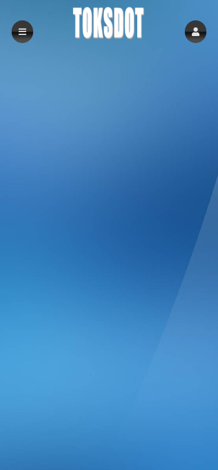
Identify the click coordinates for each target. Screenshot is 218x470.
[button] (195, 31)
